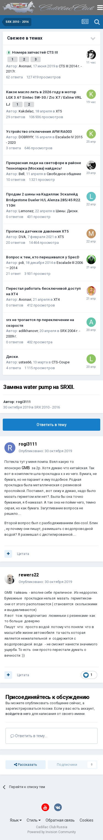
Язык (16, 820)
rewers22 (29, 575)
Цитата (23, 554)
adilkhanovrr (28, 331)
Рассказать (25, 765)
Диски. (12, 356)
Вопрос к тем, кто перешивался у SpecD (42, 257)
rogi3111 (23, 402)
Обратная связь (60, 820)
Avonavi (25, 66)
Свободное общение (64, 174)
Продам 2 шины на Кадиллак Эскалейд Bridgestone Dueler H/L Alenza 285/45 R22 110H (43, 200)
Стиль (34, 820)
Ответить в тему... (28, 736)
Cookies (86, 820)
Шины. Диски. (67, 211)
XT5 (59, 111)
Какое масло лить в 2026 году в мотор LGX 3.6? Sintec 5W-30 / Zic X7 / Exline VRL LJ (44, 98)
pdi (21, 263)
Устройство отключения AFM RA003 (39, 131)
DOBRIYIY (26, 137)
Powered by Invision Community (51, 832)
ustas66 (25, 362)
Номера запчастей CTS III (35, 52)
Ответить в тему (51, 424)
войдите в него (18, 714)
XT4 (57, 299)
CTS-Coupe (60, 362)
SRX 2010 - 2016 (47, 407)
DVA (22, 237)
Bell (21, 174)
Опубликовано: (45, 451)
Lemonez (26, 211)
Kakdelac (26, 111)
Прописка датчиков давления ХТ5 (37, 231)
